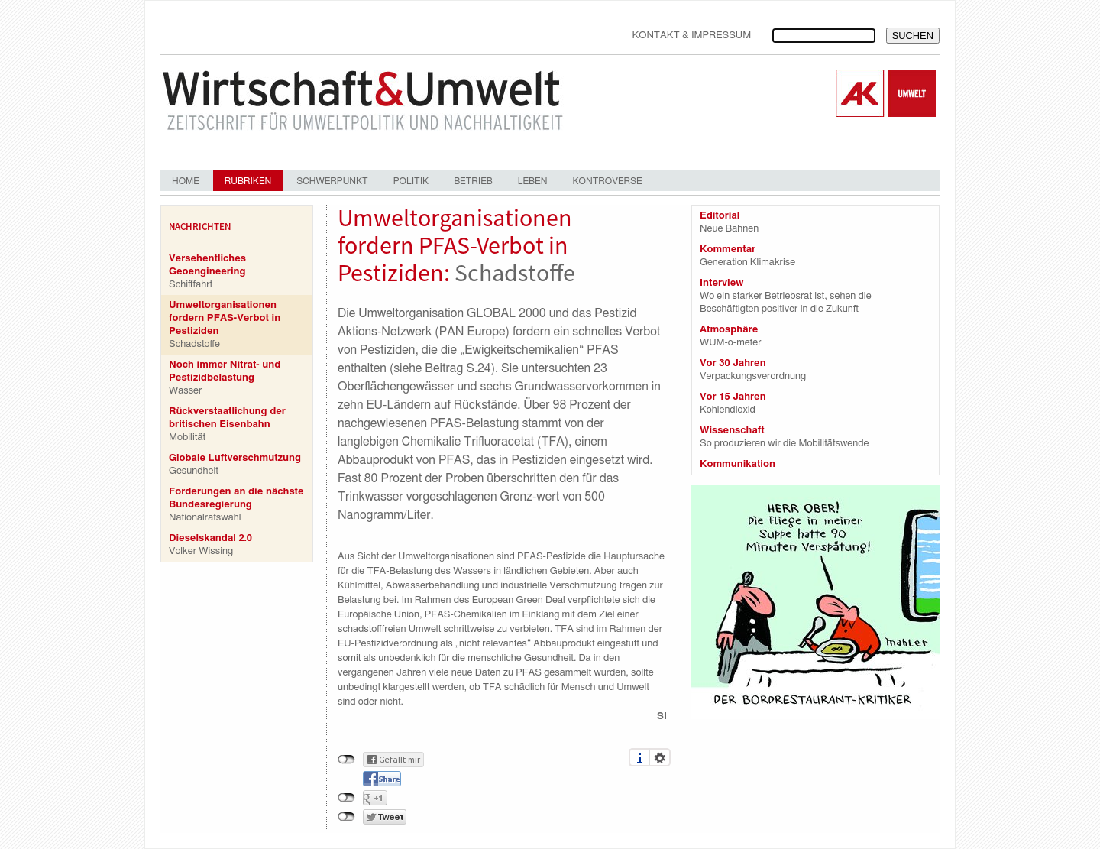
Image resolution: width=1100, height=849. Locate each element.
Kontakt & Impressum (691, 36)
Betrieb (473, 181)
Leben (533, 181)
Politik (411, 181)
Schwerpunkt (331, 181)
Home (185, 181)
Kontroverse (607, 181)
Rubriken (248, 181)
